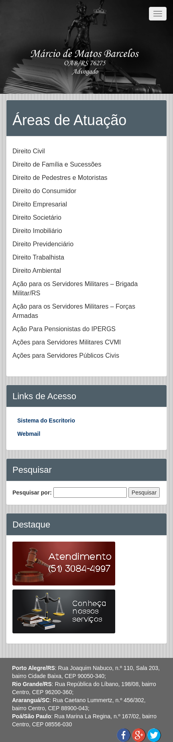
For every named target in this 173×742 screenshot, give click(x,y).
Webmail (28, 434)
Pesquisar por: (32, 492)
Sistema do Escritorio (46, 420)
